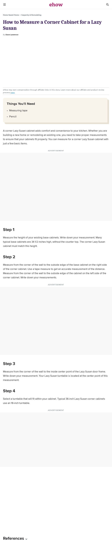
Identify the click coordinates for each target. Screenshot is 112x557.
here (13, 92)
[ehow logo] (56, 5)
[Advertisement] (56, 62)
